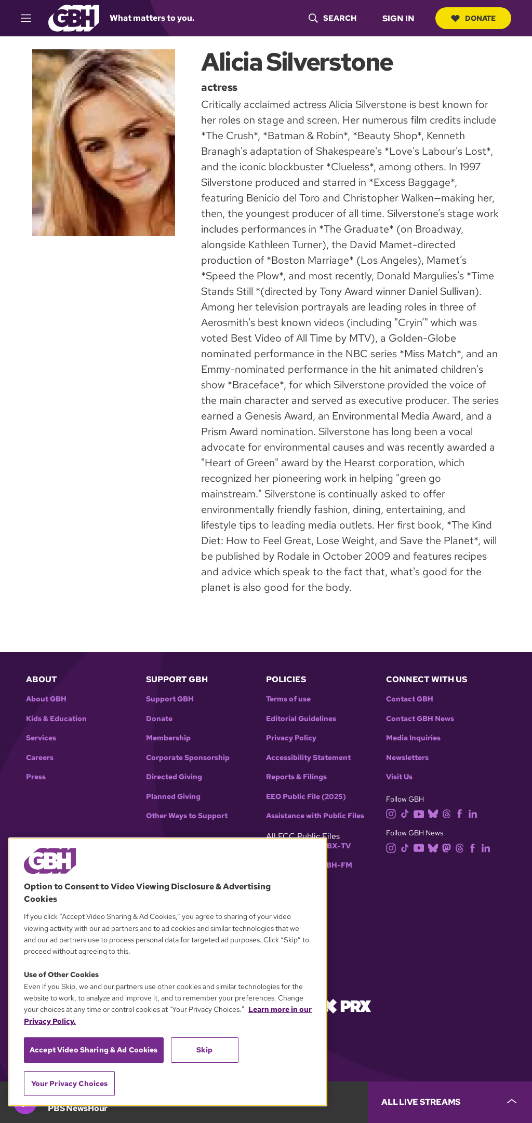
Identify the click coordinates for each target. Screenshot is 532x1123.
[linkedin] (475, 813)
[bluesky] (435, 813)
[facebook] (461, 813)
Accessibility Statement (308, 757)
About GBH (46, 699)
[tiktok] (407, 813)
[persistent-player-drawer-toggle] (450, 1102)
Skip (204, 1049)
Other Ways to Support (187, 815)
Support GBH (170, 699)
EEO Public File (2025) (306, 796)
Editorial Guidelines (301, 718)
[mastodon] (448, 847)
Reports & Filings (296, 777)
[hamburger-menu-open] (31, 18)
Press (36, 777)
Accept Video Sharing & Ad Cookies (94, 1049)
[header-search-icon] (332, 18)
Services (41, 738)
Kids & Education (56, 718)
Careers (40, 757)
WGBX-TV (332, 846)
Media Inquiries (413, 738)
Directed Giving (174, 777)
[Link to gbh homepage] (73, 17)
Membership (168, 738)
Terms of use (288, 699)
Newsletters (407, 757)
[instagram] (393, 813)
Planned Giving (173, 796)
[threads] (448, 813)
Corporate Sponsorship (188, 757)
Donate (473, 18)
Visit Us (399, 777)
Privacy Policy (291, 738)
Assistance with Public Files (315, 815)
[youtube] (421, 813)
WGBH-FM (332, 865)
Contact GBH (409, 699)
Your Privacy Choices (69, 1083)
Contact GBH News (420, 718)
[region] (167, 971)
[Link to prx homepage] (346, 1005)
